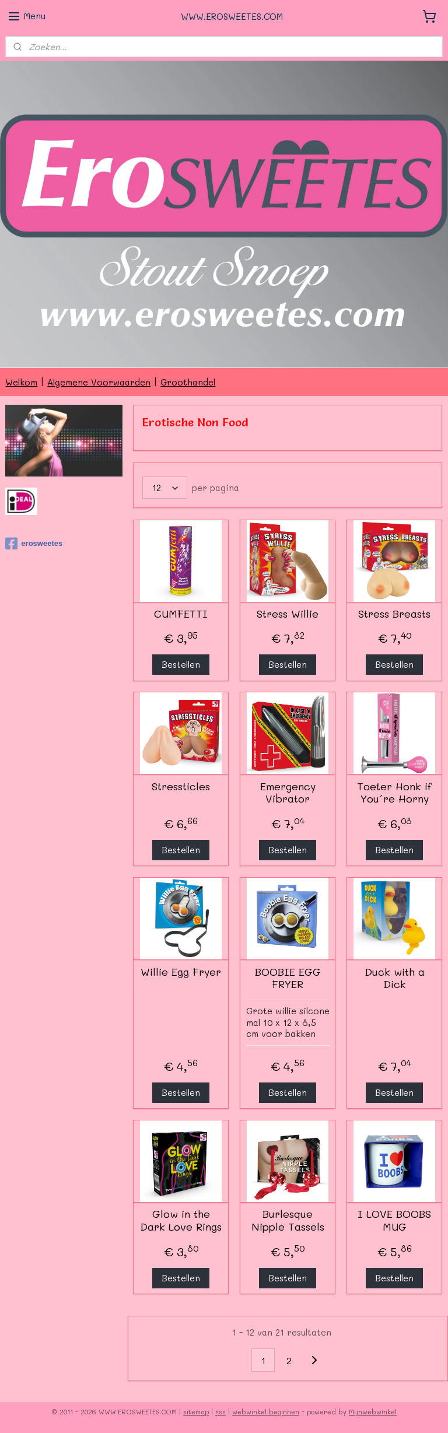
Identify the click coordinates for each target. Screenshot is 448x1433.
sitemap (196, 1411)
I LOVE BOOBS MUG (395, 1220)
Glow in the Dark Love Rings (181, 1220)
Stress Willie (288, 614)
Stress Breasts (395, 614)
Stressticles (181, 786)
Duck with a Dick (395, 978)
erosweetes (33, 544)
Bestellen (181, 664)
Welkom (21, 382)
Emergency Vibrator (288, 792)
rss (220, 1411)
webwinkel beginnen (265, 1411)
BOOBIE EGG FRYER (288, 978)
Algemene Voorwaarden (98, 382)
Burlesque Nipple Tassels (287, 1220)
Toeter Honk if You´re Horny (395, 792)
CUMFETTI (181, 614)
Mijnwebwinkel (373, 1411)
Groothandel (187, 382)
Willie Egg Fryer (181, 972)
